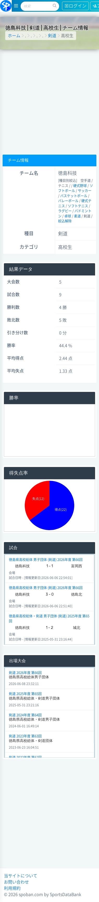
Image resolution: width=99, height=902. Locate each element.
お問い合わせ (16, 882)
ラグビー (65, 211)
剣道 (52, 36)
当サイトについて (20, 876)
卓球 (67, 216)
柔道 (77, 216)
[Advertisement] (49, 100)
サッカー (84, 190)
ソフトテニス (78, 206)
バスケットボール (73, 195)
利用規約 (12, 888)
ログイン (75, 6)
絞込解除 (65, 221)
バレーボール (68, 200)
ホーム (14, 36)
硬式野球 (80, 185)
